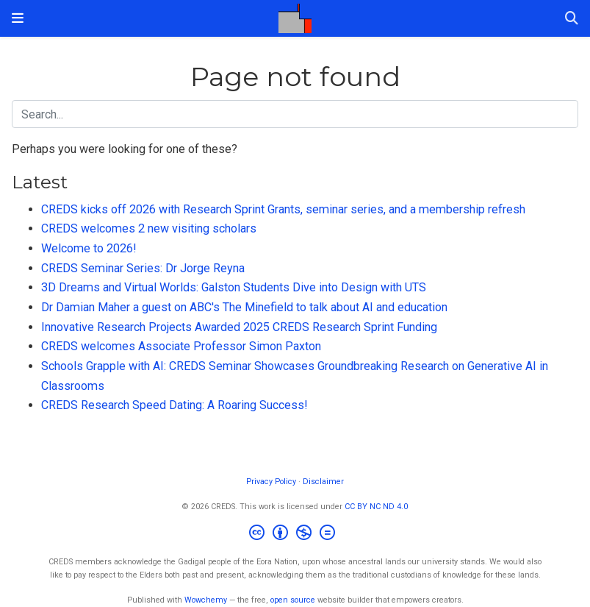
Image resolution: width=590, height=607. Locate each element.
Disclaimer (323, 481)
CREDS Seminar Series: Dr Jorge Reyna (143, 268)
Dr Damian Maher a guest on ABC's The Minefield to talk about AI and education (244, 307)
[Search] (571, 18)
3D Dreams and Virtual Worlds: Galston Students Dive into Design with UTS (233, 287)
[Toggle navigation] (18, 18)
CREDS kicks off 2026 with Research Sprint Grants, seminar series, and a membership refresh (283, 209)
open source (292, 600)
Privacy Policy (271, 481)
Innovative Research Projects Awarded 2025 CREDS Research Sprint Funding (239, 327)
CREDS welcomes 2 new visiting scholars (148, 228)
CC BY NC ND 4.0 (376, 506)
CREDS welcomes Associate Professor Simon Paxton (181, 346)
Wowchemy (205, 600)
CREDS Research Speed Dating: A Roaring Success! (174, 405)
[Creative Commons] (295, 534)
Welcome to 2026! (89, 248)
